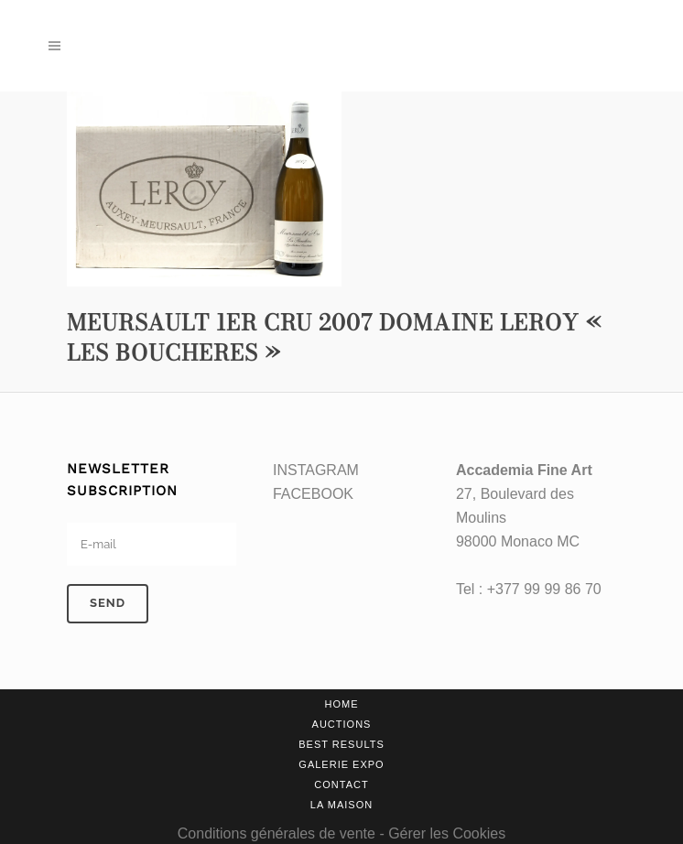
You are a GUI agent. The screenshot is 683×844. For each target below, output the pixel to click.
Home (342, 703)
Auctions (342, 724)
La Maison (341, 804)
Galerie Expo (341, 764)
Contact (341, 784)
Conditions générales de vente (276, 833)
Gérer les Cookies (446, 833)
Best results (341, 744)
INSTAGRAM (316, 470)
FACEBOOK (313, 494)
